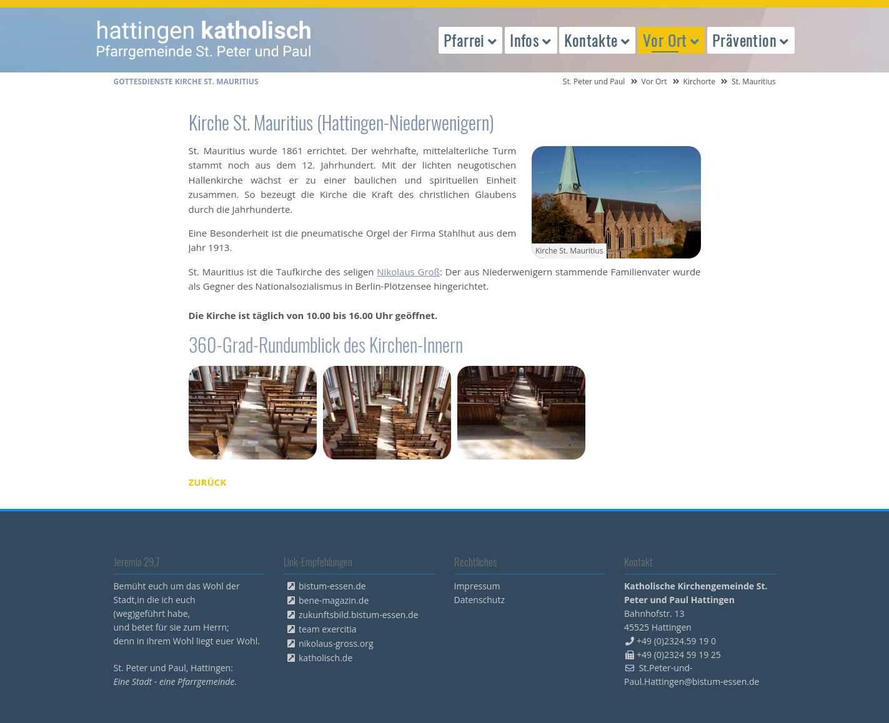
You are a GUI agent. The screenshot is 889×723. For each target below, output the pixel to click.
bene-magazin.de (334, 600)
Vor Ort (654, 81)
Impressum (477, 586)
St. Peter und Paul (594, 81)
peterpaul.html (204, 39)
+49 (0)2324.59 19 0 (676, 641)
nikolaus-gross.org (336, 643)
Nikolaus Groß (408, 271)
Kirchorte (699, 81)
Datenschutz (479, 600)
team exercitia (328, 629)
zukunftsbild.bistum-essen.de (359, 615)
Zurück (208, 482)
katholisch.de (325, 658)
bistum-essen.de (332, 586)
